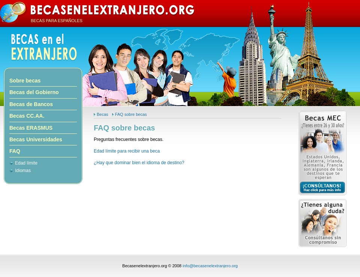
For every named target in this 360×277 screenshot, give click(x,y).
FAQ (14, 151)
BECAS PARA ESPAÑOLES (56, 20)
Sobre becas (24, 81)
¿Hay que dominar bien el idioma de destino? (139, 162)
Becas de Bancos (31, 104)
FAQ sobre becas (131, 114)
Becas (102, 114)
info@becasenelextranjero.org (210, 266)
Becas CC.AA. (26, 116)
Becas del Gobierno (33, 92)
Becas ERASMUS (30, 128)
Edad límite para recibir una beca (127, 151)
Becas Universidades (35, 139)
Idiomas (23, 170)
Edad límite (26, 163)
